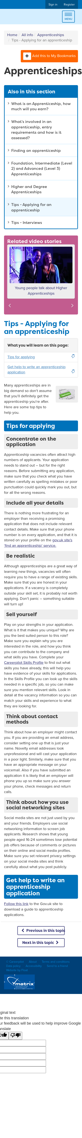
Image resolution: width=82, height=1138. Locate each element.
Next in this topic (41, 942)
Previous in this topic (42, 930)
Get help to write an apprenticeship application (40, 370)
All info (27, 35)
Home (12, 35)
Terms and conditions (56, 962)
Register (69, 4)
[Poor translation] (15, 1036)
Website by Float (17, 970)
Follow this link (16, 903)
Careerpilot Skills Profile (23, 662)
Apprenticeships (50, 35)
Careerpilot (22, 17)
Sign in (53, 4)
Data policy (13, 966)
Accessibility (34, 966)
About (33, 962)
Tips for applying (40, 356)
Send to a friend (57, 966)
